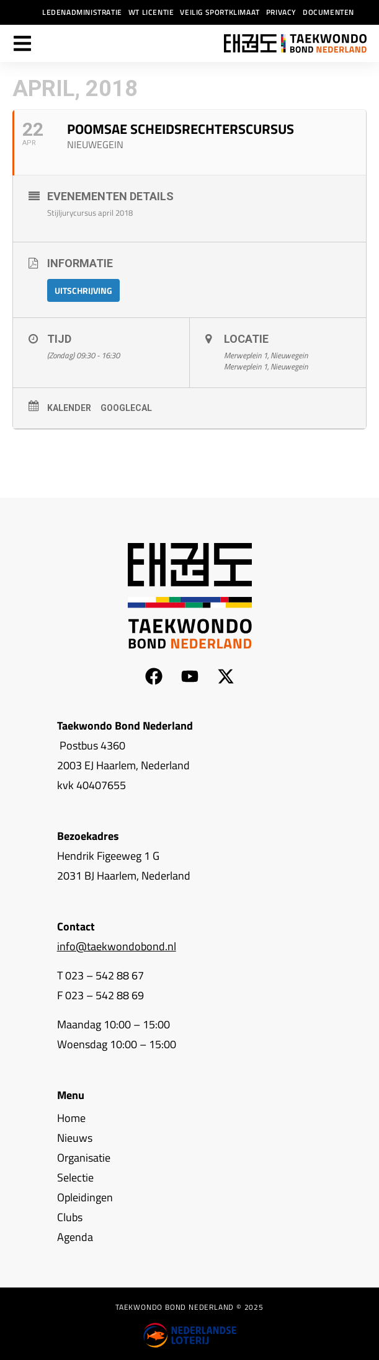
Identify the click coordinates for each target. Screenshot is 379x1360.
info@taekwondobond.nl (116, 946)
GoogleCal (126, 408)
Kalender (69, 408)
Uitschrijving (83, 290)
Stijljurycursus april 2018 (90, 212)
